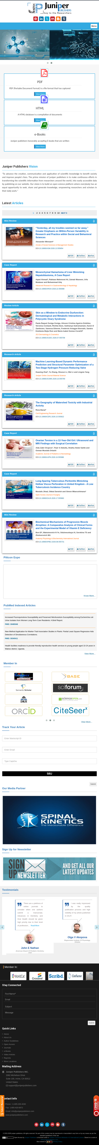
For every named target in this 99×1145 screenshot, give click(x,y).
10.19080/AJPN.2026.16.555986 (51, 457)
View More (40, 94)
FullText (81, 256)
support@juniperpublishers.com (23, 1085)
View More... (89, 654)
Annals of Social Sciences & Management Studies (54, 245)
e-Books (7, 1051)
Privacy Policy (57, 1141)
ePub (91, 256)
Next (64, 213)
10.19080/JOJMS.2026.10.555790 (52, 379)
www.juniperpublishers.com (17, 1115)
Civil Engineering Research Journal (49, 413)
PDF (70, 256)
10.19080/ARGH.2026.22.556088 (51, 289)
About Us (7, 1037)
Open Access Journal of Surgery (48, 495)
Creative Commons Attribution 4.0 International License (66, 1137)
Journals (7, 1048)
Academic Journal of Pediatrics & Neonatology (53, 454)
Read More (23, 929)
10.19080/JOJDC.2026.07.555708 (52, 338)
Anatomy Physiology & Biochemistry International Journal (57, 539)
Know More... (89, 596)
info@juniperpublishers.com (22, 1111)
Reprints (7, 1058)
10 (58, 213)
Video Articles (9, 1054)
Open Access (9, 1044)
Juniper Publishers (30, 1137)
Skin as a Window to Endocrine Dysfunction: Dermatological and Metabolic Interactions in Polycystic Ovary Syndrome (60, 315)
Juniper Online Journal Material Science (51, 376)
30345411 (14, 641)
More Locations (10, 1061)
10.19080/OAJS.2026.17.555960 (51, 498)
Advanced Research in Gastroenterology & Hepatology (56, 286)
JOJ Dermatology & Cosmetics (47, 335)
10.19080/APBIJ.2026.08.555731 (51, 542)
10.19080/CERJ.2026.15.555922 (51, 417)
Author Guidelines (11, 1041)
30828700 (14, 613)
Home (6, 1034)
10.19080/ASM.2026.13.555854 (51, 248)
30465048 (14, 627)
